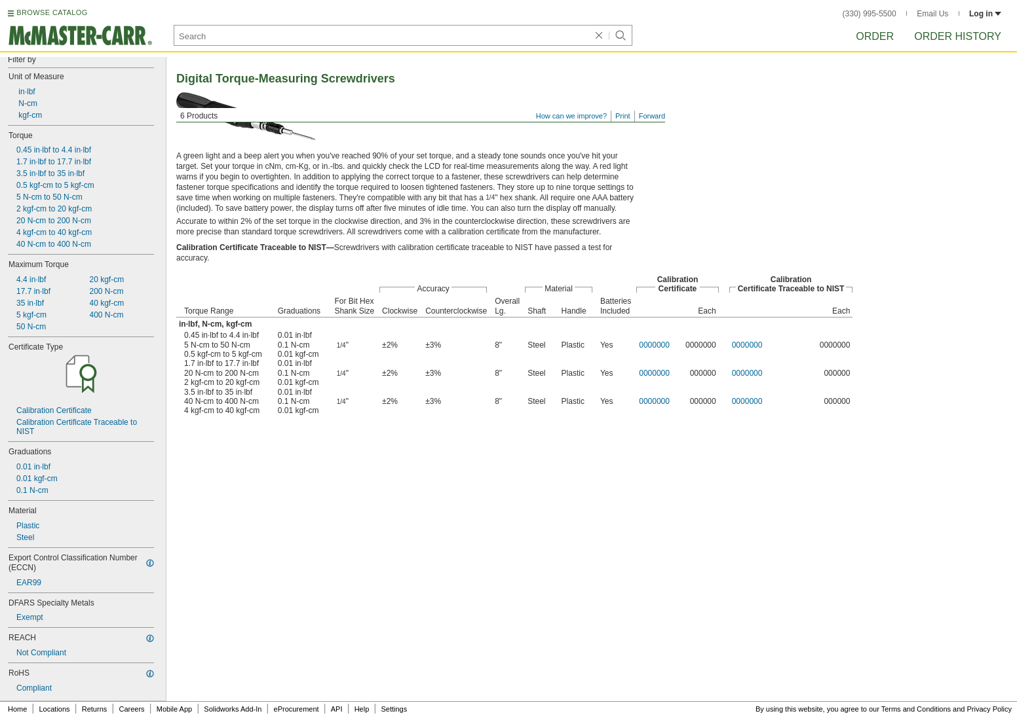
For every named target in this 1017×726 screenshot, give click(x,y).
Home (17, 709)
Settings (394, 709)
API (337, 709)
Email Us (932, 13)
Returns (94, 709)
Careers (131, 709)
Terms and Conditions (916, 709)
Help (362, 709)
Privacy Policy (989, 709)
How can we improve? (571, 116)
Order (875, 36)
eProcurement (296, 709)
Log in (985, 13)
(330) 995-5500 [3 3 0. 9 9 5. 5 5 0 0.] (869, 13)
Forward (652, 116)
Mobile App (174, 709)
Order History (957, 36)
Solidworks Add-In (232, 709)
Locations (54, 709)
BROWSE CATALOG (51, 12)
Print (622, 116)
